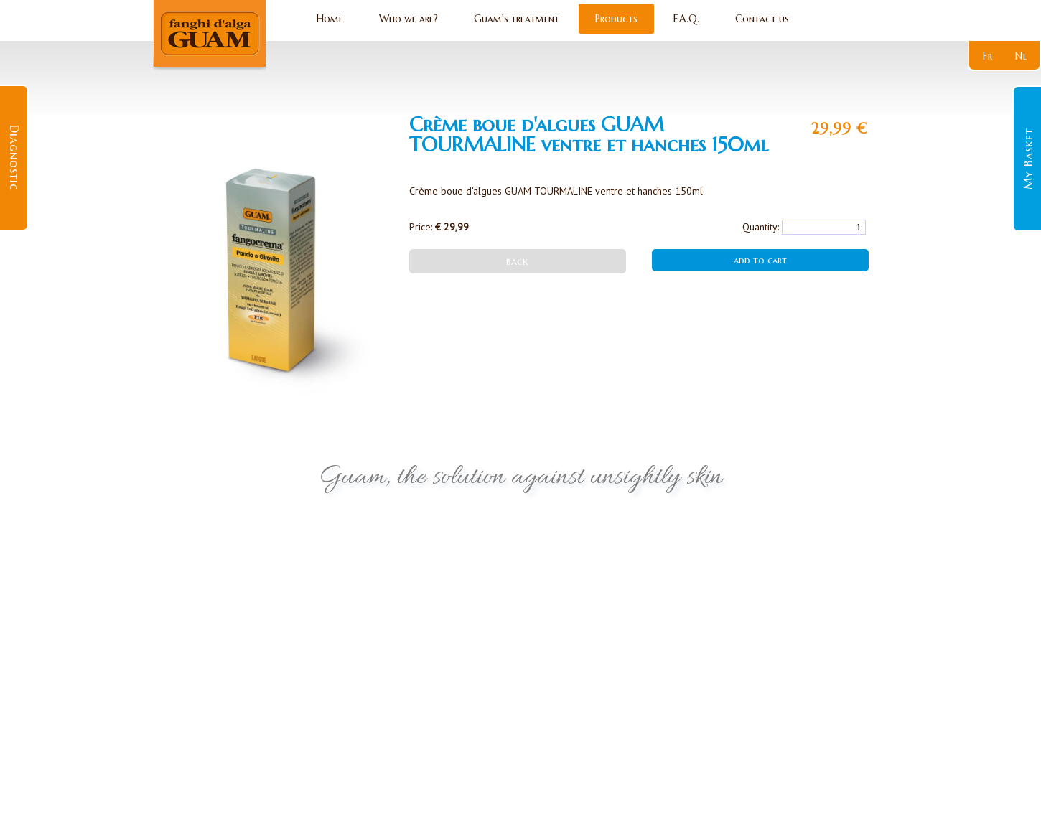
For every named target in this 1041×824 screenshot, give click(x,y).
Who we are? (408, 18)
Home (330, 18)
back (517, 261)
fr (988, 56)
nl (1021, 56)
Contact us (762, 18)
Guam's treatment (516, 18)
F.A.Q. (686, 18)
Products (616, 18)
